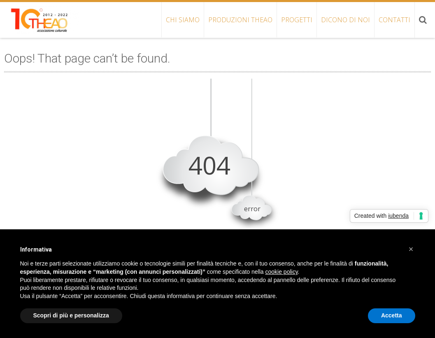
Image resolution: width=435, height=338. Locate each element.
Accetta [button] (391, 315)
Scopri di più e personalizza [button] (71, 315)
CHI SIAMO (183, 19)
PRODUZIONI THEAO (240, 19)
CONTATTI (394, 19)
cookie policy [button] (281, 271)
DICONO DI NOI (345, 19)
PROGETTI (296, 19)
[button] (411, 249)
